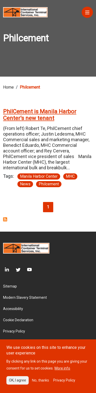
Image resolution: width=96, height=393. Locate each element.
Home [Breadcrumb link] (8, 87)
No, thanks (40, 384)
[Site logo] (25, 12)
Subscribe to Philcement (5, 219)
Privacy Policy (14, 331)
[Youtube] (26, 269)
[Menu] (87, 12)
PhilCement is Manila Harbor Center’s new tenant (39, 114)
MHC (70, 176)
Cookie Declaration (18, 320)
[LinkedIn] (6, 269)
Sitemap (10, 286)
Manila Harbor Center (39, 176)
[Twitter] (14, 269)
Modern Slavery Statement (25, 297)
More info (62, 372)
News (25, 184)
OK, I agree (17, 384)
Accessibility (13, 309)
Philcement (49, 184)
